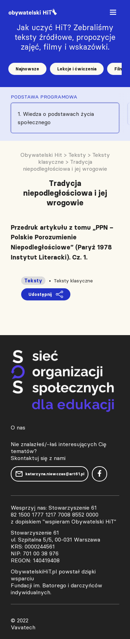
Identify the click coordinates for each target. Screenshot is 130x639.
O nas (18, 427)
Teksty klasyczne (73, 281)
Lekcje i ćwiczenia (76, 68)
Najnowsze (27, 68)
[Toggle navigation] (114, 13)
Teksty (33, 281)
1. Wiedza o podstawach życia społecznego (56, 118)
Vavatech (23, 627)
